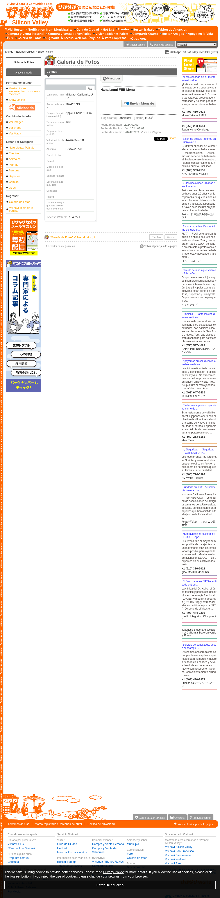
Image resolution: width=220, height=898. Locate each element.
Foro (130, 853)
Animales (14, 159)
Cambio (156, 237)
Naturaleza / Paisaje (21, 147)
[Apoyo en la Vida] (199, 34)
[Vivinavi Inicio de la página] (28, 13)
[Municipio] (49, 29)
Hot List (62, 848)
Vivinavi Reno (173, 863)
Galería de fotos (137, 857)
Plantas (13, 164)
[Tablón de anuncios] (171, 29)
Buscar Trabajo (66, 861)
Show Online (17, 99)
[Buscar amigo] (172, 34)
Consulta (13, 861)
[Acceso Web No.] (74, 38)
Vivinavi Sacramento (178, 855)
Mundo (9, 51)
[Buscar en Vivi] (14, 29)
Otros (12, 187)
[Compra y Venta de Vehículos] (68, 34)
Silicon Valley (45, 51)
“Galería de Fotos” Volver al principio (73, 237)
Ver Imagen (16, 122)
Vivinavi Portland (175, 859)
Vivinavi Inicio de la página (21, 209)
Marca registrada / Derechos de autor (58, 824)
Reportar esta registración (61, 246)
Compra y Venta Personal (108, 844)
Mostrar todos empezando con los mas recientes (24, 91)
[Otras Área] (137, 38)
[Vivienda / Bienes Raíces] (110, 34)
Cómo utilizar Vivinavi (21, 848)
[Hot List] (107, 29)
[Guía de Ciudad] (86, 29)
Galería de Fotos (24, 62)
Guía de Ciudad (67, 844)
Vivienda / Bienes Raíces (108, 861)
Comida (14, 181)
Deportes (14, 176)
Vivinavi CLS (16, 844)
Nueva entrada (23, 72)
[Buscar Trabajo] (142, 29)
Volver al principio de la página (160, 246)
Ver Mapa (15, 133)
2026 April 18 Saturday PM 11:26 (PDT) (194, 52)
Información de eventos (72, 852)
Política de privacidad (101, 824)
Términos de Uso (18, 824)
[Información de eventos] (122, 29)
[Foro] (9, 38)
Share (173, 138)
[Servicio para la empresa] (114, 38)
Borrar (171, 237)
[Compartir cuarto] (144, 34)
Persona (14, 170)
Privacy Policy (113, 872)
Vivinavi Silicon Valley (178, 846)
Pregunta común (18, 857)
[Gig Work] (51, 38)
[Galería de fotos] (28, 38)
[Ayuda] (94, 38)
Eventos (14, 153)
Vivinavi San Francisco (179, 851)
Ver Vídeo (15, 127)
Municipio (133, 844)
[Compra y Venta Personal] (24, 34)
